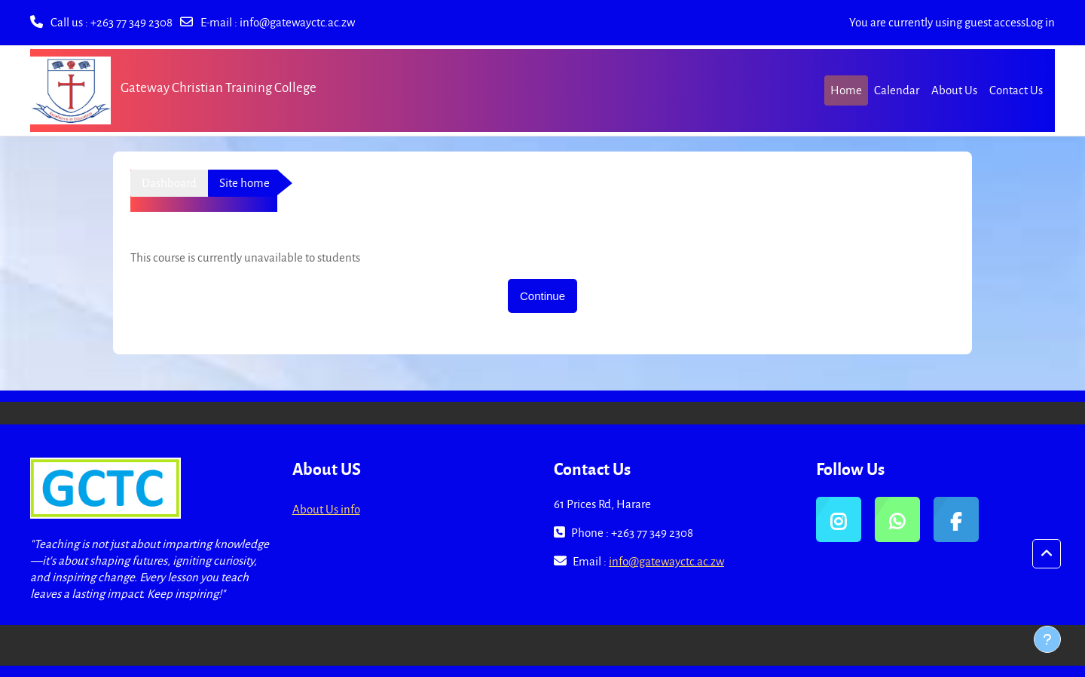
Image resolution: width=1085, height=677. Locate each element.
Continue (542, 295)
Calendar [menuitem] (896, 89)
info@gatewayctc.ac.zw (297, 22)
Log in (1040, 22)
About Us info (326, 509)
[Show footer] (1047, 639)
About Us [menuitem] (954, 89)
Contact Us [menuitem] (1016, 89)
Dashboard (169, 182)
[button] (1046, 554)
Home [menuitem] (846, 89)
